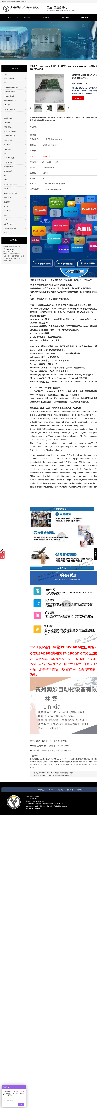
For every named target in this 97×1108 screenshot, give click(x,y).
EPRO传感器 (8, 171)
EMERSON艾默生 (9, 109)
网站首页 (41, 790)
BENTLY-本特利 (9, 78)
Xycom (6, 206)
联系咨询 (78, 98)
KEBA (6, 180)
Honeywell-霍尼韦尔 (10, 100)
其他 (5, 215)
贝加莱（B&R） (9, 118)
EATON (6, 233)
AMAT (6, 153)
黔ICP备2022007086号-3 (33, 808)
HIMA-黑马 (7, 105)
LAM (5, 219)
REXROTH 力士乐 (9, 136)
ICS (5, 175)
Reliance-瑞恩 (8, 140)
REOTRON (7, 149)
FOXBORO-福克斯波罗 (11, 87)
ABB (5, 74)
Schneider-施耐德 (9, 91)
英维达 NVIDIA (8, 224)
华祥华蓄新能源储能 (10, 228)
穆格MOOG (7, 189)
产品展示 (46, 17)
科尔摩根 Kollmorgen (10, 184)
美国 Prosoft (7, 197)
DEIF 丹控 (7, 122)
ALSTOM (7, 144)
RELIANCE (7, 211)
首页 (9, 17)
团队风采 (65, 17)
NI (4, 114)
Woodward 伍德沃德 (10, 131)
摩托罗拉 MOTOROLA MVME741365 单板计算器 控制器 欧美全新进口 (54, 773)
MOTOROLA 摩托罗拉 (11, 193)
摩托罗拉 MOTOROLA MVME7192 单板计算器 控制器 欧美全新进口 (54, 775)
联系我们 (84, 17)
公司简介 (27, 17)
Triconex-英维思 (9, 96)
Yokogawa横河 (8, 166)
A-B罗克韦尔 (8, 127)
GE (5, 83)
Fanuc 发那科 (8, 162)
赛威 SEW (7, 202)
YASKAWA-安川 (9, 158)
